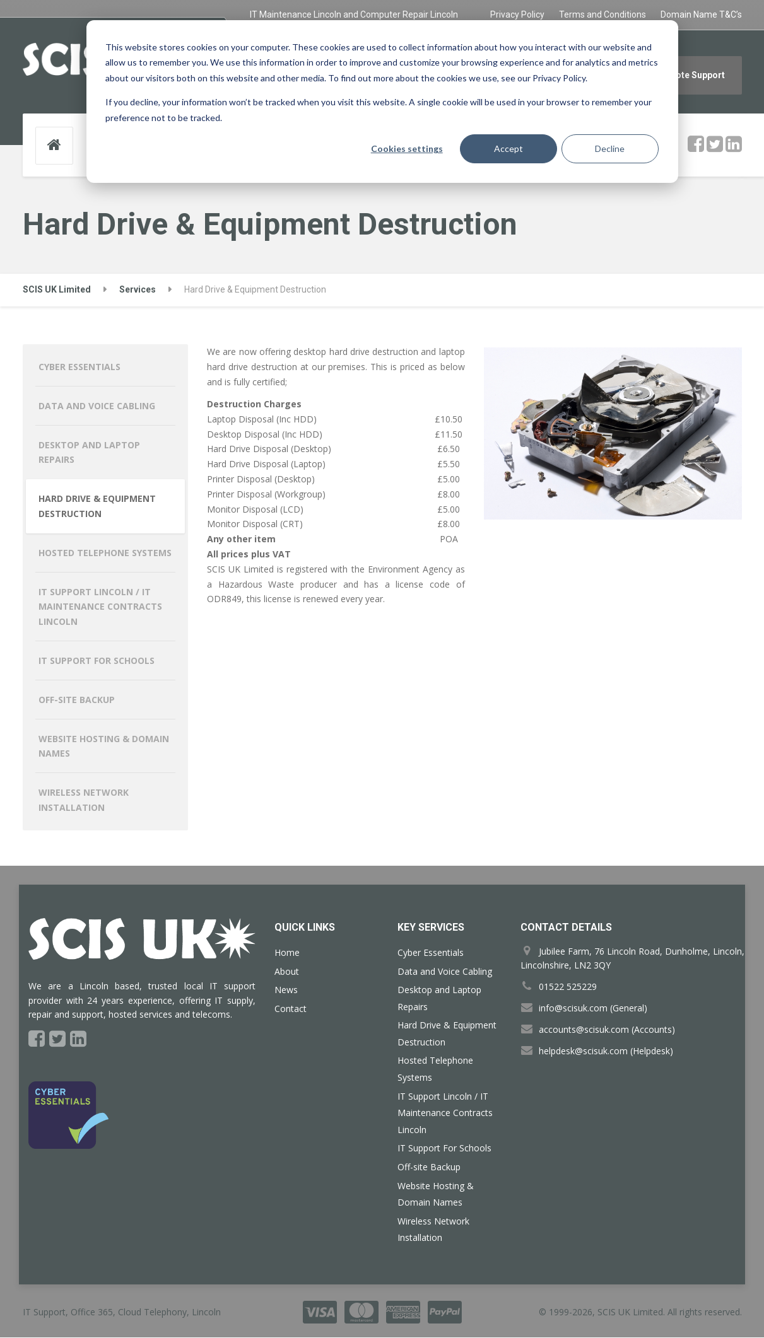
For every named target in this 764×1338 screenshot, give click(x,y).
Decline (610, 148)
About (286, 972)
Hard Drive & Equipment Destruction (97, 506)
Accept (508, 148)
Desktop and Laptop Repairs (89, 453)
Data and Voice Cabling (96, 406)
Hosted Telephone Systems (105, 553)
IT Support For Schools (96, 661)
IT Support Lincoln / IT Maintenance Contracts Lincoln (100, 607)
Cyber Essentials (79, 367)
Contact (290, 1009)
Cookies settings (407, 148)
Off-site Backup (76, 700)
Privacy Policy (517, 14)
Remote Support (691, 75)
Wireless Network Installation (83, 800)
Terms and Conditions (602, 14)
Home (287, 953)
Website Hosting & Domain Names (103, 746)
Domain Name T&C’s (701, 14)
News (286, 990)
